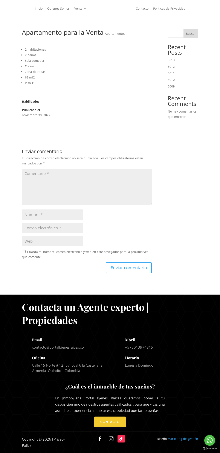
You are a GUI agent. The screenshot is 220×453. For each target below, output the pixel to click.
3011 (171, 73)
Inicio (39, 8)
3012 (171, 67)
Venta (78, 8)
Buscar (191, 34)
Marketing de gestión (183, 439)
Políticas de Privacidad (169, 8)
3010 (171, 80)
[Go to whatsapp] (209, 440)
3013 (171, 60)
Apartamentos (115, 34)
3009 (171, 86)
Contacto (142, 8)
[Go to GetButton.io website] (210, 448)
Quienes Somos (58, 8)
